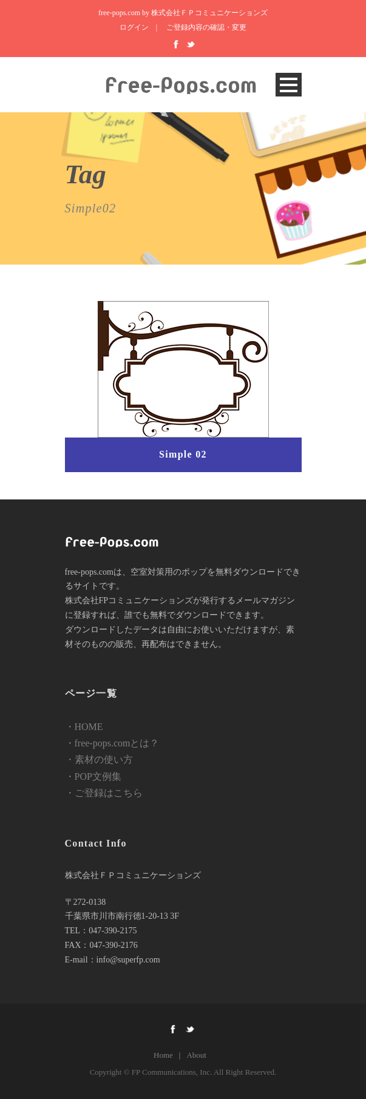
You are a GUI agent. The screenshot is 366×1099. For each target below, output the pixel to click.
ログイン (134, 27)
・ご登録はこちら (104, 793)
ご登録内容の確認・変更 (206, 27)
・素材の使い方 (99, 759)
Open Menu (289, 84)
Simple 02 (183, 454)
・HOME (84, 727)
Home (163, 1055)
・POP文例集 (93, 776)
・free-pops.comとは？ (112, 743)
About (196, 1055)
